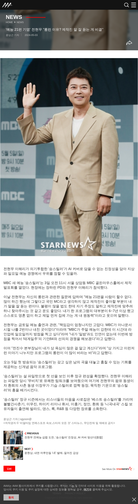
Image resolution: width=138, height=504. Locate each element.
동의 (11, 497)
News (20, 22)
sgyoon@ (26, 419)
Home (9, 22)
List (9, 469)
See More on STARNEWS (118, 469)
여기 (86, 489)
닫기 (134, 499)
